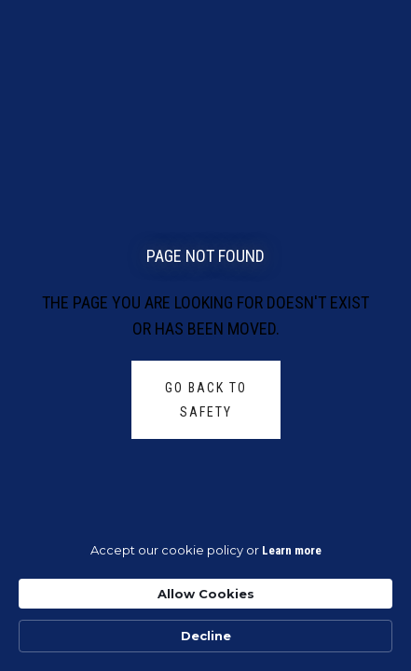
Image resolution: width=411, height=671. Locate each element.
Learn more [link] (292, 550)
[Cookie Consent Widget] (205, 597)
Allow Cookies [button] (206, 593)
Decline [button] (206, 635)
